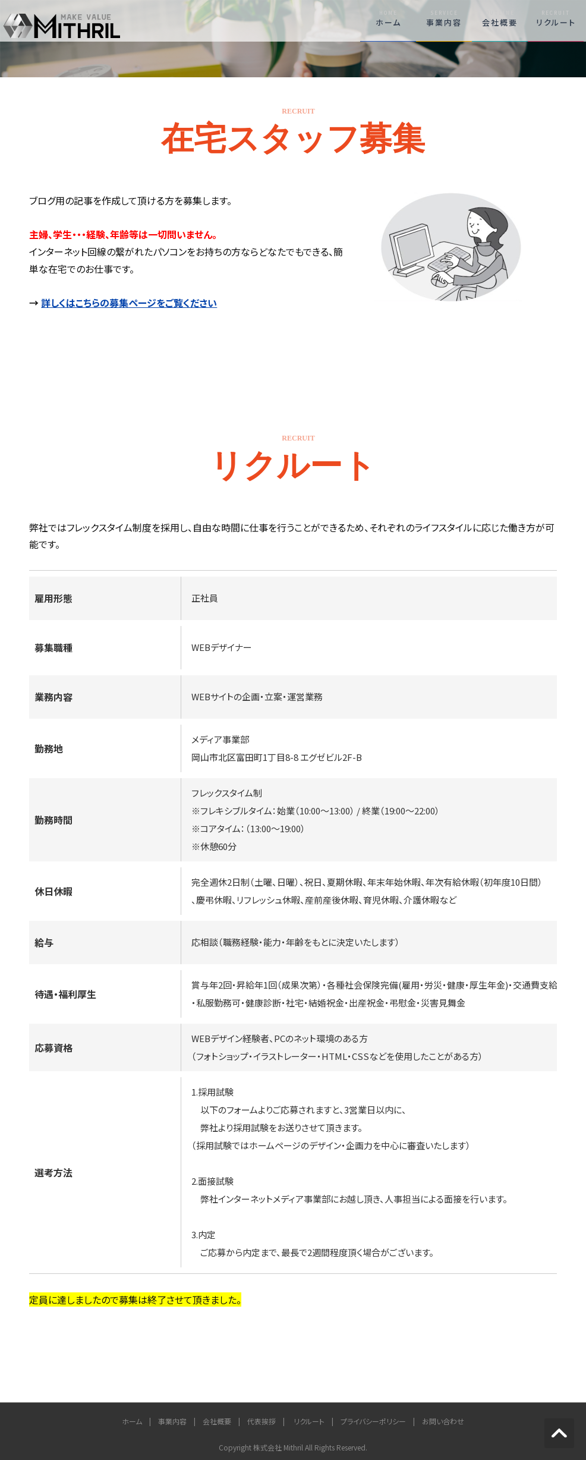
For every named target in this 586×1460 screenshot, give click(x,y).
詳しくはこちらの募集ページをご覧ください (129, 302)
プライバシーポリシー (373, 1421)
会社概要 (500, 19)
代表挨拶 (261, 1421)
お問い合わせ (443, 1421)
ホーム (388, 19)
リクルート (556, 19)
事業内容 (444, 19)
